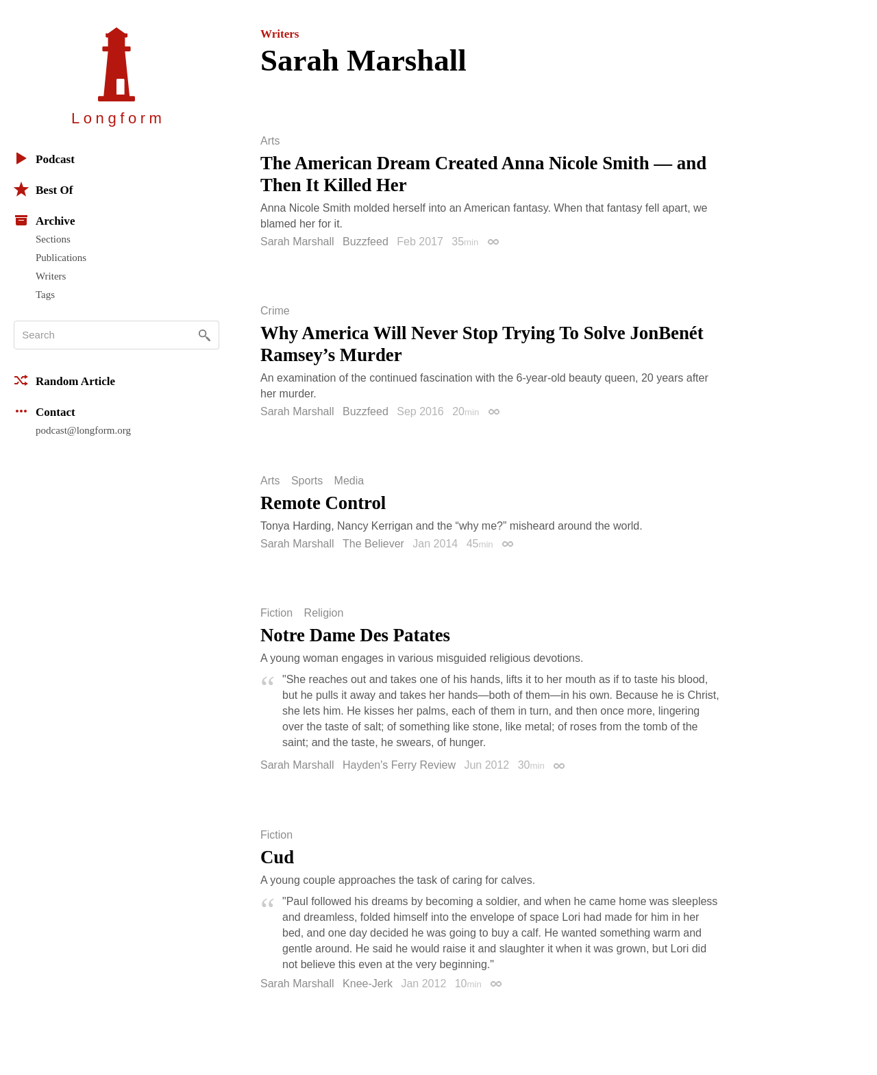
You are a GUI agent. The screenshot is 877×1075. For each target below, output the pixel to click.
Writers (51, 276)
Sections (53, 239)
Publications (61, 257)
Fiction (276, 613)
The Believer (373, 543)
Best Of (43, 189)
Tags (45, 294)
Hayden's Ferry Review (399, 765)
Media (349, 480)
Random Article (64, 380)
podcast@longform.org (83, 430)
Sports (307, 480)
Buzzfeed (365, 241)
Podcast (44, 158)
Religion (324, 613)
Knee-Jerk (368, 983)
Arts (270, 141)
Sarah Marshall (297, 241)
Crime (275, 311)
